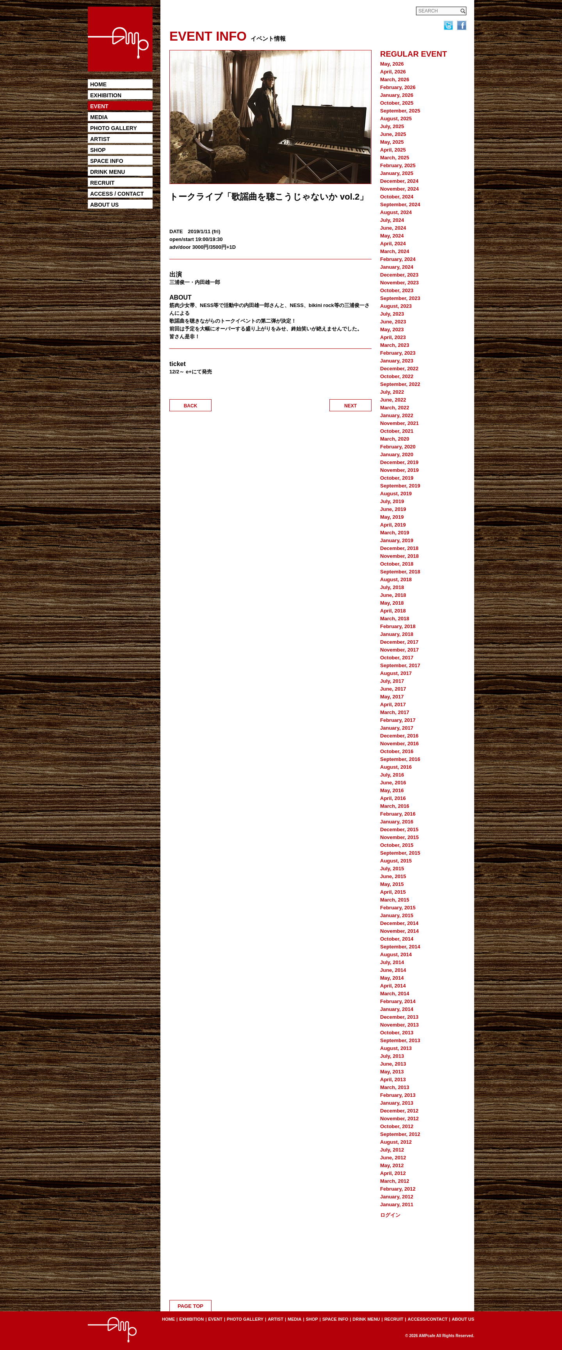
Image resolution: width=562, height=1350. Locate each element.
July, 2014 (392, 962)
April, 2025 (393, 150)
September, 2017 (400, 665)
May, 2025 (392, 142)
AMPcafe (427, 1336)
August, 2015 (396, 861)
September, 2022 (400, 384)
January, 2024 (396, 267)
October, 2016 (396, 751)
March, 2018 (394, 618)
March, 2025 (394, 158)
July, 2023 (392, 314)
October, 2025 (396, 103)
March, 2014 (394, 993)
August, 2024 (396, 212)
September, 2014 (400, 947)
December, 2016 (399, 736)
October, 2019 (396, 478)
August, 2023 (396, 306)
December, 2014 (399, 923)
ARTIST (100, 139)
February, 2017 (398, 720)
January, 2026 (396, 95)
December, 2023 (399, 275)
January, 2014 (396, 1009)
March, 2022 (394, 408)
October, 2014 (396, 939)
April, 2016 (393, 798)
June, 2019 (393, 509)
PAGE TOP (190, 1306)
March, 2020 (394, 439)
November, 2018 (399, 556)
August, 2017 (396, 673)
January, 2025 (396, 173)
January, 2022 (396, 415)
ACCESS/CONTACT (428, 1319)
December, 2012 (399, 1111)
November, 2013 (399, 1025)
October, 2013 (396, 1033)
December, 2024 (399, 181)
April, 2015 (393, 892)
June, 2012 (393, 1158)
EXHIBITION (105, 95)
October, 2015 (396, 845)
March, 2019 (394, 533)
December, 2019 (399, 462)
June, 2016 (393, 783)
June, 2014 (393, 970)
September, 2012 (400, 1134)
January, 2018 (396, 634)
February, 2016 (398, 814)
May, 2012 (392, 1165)
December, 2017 (399, 642)
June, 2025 (393, 134)
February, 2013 (398, 1095)
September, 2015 (400, 853)
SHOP (98, 150)
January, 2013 (396, 1103)
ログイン (390, 1215)
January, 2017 (396, 728)
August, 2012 (396, 1142)
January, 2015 (396, 915)
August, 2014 (396, 954)
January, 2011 (396, 1204)
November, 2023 (399, 283)
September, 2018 (400, 572)
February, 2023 (398, 353)
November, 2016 (399, 743)
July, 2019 (392, 501)
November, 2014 (399, 931)
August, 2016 (396, 767)
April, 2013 (393, 1079)
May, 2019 (392, 517)
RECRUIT (102, 183)
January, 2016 (396, 822)
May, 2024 (392, 236)
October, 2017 (396, 658)
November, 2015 (399, 837)
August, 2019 (396, 493)
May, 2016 (392, 790)
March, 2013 (394, 1087)
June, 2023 (393, 322)
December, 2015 (399, 829)
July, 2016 (392, 775)
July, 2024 (392, 220)
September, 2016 (400, 759)
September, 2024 (400, 204)
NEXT (350, 406)
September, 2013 (400, 1040)
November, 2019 (399, 470)
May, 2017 (392, 697)
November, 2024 (399, 189)
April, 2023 (393, 337)
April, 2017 (393, 704)
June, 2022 (393, 400)
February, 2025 (398, 165)
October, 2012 (396, 1126)
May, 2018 (392, 603)
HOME (98, 84)
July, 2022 (392, 392)
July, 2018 (392, 587)
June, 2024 (393, 228)
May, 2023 (392, 329)
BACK (190, 406)
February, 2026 (398, 87)
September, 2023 (400, 298)
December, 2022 (399, 368)
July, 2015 (392, 868)
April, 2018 (393, 611)
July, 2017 (392, 681)
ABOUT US (104, 205)
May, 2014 (392, 978)
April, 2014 (393, 986)
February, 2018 (398, 626)
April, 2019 (393, 525)
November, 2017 (399, 650)
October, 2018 (396, 564)
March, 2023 (394, 345)
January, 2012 (396, 1197)
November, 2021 (399, 423)
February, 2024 (398, 259)
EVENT (99, 106)
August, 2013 (396, 1048)
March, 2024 (394, 251)
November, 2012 (399, 1118)
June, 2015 (393, 876)
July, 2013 (392, 1056)
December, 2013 (399, 1017)
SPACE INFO (106, 161)
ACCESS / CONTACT (117, 194)
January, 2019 (396, 540)
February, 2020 (398, 447)
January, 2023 (396, 361)
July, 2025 (392, 126)
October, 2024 (396, 197)
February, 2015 (398, 908)
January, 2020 (396, 454)
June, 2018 (393, 595)
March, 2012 (394, 1181)
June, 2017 (393, 689)
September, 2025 (400, 111)
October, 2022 (396, 376)
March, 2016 (394, 806)
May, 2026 (392, 64)
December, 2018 (399, 548)
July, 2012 (392, 1150)
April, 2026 (393, 72)
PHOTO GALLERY (113, 128)
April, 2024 (393, 243)
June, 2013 (393, 1064)
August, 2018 (396, 579)
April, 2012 (393, 1173)
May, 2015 (392, 884)
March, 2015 (394, 900)
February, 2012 (398, 1189)
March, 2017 (394, 712)
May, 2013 (392, 1072)
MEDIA (99, 117)
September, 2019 (400, 486)
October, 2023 (396, 290)
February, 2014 (398, 1001)
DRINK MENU (107, 172)
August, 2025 (396, 118)
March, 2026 (394, 79)
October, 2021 (396, 431)
